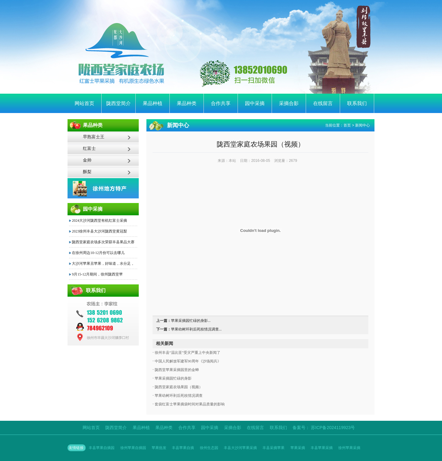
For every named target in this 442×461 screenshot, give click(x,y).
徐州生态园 (209, 448)
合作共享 (221, 103)
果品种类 (186, 103)
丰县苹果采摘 (322, 448)
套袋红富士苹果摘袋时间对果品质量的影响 (189, 404)
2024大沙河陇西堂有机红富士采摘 (99, 220)
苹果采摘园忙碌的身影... (191, 320)
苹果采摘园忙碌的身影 (173, 378)
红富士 (89, 148)
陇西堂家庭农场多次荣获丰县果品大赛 (103, 242)
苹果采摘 (297, 448)
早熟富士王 (93, 137)
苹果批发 (159, 448)
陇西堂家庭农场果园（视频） (178, 387)
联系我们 (357, 103)
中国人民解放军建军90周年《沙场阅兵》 (187, 361)
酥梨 (87, 172)
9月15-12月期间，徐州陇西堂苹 (97, 274)
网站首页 (84, 103)
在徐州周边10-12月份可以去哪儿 (98, 253)
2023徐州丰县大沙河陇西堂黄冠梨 (99, 231)
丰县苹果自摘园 (101, 448)
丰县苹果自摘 (183, 448)
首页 (347, 125)
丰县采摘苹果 (273, 448)
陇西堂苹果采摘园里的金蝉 (176, 370)
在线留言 (323, 103)
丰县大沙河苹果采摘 (240, 448)
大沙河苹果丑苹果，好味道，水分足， (103, 263)
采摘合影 (289, 103)
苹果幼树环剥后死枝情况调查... (196, 329)
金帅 (87, 160)
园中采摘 (255, 103)
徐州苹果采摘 (349, 448)
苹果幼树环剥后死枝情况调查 (178, 395)
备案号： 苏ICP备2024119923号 (324, 427)
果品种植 (152, 103)
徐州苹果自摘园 (133, 448)
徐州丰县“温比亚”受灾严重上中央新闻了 (187, 352)
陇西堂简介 (118, 103)
